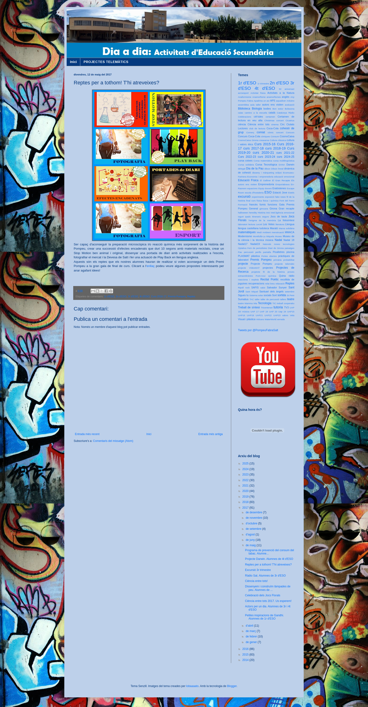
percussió (248, 252)
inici (268, 212)
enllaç (150, 266)
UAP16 (241, 315)
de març (251, 631)
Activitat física (257, 93)
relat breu (270, 283)
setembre (289, 291)
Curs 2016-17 (158, 296)
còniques (265, 136)
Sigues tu (243, 295)
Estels (291, 192)
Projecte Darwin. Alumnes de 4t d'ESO (269, 559)
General (253, 208)
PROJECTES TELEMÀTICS (106, 62)
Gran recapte (286, 208)
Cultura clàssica (278, 140)
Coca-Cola (273, 128)
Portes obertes (269, 256)
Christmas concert (274, 120)
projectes (268, 267)
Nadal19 (255, 244)
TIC (274, 303)
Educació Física (248, 180)
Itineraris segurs (260, 216)
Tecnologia (264, 303)
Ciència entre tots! (256, 581)
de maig (251, 545)
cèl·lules (258, 116)
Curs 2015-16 (265, 144)
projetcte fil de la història (268, 272)
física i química (271, 200)
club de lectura (257, 128)
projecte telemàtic (284, 264)
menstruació (278, 232)
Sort (274, 295)
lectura (251, 224)
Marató (274, 228)
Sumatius (243, 299)
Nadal (278, 240)
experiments (258, 197)
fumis (263, 204)
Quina (282, 275)
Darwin (290, 164)
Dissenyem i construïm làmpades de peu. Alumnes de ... (267, 588)
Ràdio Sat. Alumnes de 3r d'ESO (265, 575)
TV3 (286, 307)
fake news (280, 197)
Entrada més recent (87, 434)
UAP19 (250, 315)
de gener (252, 642)
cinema (275, 124)
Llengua (289, 224)
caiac (240, 112)
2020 (245, 491)
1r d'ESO (109, 296)
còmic (270, 132)
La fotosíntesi (286, 220)
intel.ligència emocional (282, 212)
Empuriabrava (283, 184)
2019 (245, 496)
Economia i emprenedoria (260, 176)
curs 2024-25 (285, 156)
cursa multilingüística (283, 160)
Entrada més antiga (210, 434)
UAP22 (268, 315)
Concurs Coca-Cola (249, 136)
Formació (242, 204)
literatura (280, 224)
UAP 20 (273, 311)
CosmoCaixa (287, 136)
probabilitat (288, 260)
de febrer (252, 636)
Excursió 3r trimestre (258, 570)
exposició (269, 197)
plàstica (255, 256)
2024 (245, 469)
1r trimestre (263, 83)
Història (261, 212)
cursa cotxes (245, 160)
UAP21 (259, 315)
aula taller (255, 104)
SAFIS (255, 287)
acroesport (243, 93)
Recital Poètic (269, 279)
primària (277, 260)
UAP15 (290, 311)
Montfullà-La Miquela (263, 236)
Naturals (267, 244)
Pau (240, 252)
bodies (267, 108)
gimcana (264, 208)
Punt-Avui (260, 276)
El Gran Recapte (281, 180)
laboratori (242, 224)
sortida (281, 295)
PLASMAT (244, 256)
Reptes (191, 296)
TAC (251, 299)
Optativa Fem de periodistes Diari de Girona (261, 248)
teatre (290, 299)
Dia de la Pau (255, 168)
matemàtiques (247, 232)
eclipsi (278, 172)
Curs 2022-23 (247, 156)
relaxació (280, 283)
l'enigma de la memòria (262, 220)
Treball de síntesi (249, 307)
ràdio (291, 275)
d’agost (251, 534)
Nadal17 (242, 244)
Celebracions (244, 116)
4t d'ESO (145, 296)
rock (247, 287)
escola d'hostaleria (254, 192)
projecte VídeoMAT (249, 268)
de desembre (254, 512)
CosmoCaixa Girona (248, 140)
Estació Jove (280, 192)
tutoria (278, 307)
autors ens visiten (272, 104)
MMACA (289, 232)
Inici (73, 62)
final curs (251, 200)
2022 (245, 480)
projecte (243, 263)
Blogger (232, 686)
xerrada (281, 319)
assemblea (243, 104)
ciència (242, 124)
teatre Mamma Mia (247, 303)
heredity (253, 212)
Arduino (290, 100)
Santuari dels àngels (271, 291)
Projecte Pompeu (261, 263)
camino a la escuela (256, 112)
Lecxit (259, 224)
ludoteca (264, 228)
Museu (278, 236)
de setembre (254, 528)
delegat (241, 168)
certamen (270, 116)
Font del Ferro (287, 200)
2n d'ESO (121, 296)
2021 (245, 485)
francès (253, 204)
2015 (245, 654)
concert (279, 132)
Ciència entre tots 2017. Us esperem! (268, 601)
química (272, 276)
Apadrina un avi (261, 100)
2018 (245, 502)
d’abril (250, 625)
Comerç (250, 132)
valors (285, 315)
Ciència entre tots (258, 124)
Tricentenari (266, 307)
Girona (273, 208)
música (269, 240)
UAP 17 (254, 311)
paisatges (289, 248)
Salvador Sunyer (277, 287)
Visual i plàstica (246, 319)
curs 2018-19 (275, 148)
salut (263, 287)
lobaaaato (192, 686)
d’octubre (252, 523)
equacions (252, 188)
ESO (268, 192)
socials (267, 295)
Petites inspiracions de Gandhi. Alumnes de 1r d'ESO (264, 617)
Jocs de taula (278, 216)
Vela (292, 315)
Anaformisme (244, 97)
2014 (245, 660)
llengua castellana (248, 228)
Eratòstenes (279, 188)
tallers (283, 299)
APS (272, 100)
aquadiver (281, 100)
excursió (244, 196)
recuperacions (256, 283)
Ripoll (241, 287)
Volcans (260, 319)
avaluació (289, 104)
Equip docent (265, 188)
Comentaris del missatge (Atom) (113, 441)
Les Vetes (269, 224)
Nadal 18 (289, 240)
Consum (275, 136)
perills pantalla (263, 252)
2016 (245, 649)
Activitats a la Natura (280, 92)
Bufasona (289, 108)
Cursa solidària (246, 164)
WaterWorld (270, 319)
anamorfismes (274, 97)
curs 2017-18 (253, 148)
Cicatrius (290, 120)
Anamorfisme (259, 97)
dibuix (267, 168)
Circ (282, 124)
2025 (245, 463)
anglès (285, 96)
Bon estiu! (277, 108)
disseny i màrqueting (263, 172)
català (271, 112)
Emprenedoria (266, 184)
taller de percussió (270, 299)
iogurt (241, 216)
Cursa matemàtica (262, 160)
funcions (272, 204)
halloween (243, 212)
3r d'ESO (133, 296)
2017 (245, 507)
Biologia (257, 108)
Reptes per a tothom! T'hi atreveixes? (268, 564)
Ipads (247, 216)
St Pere (290, 295)
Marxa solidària (286, 228)
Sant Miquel (251, 291)
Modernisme (245, 236)
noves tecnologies (284, 244)
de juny (251, 540)
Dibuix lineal (277, 168)
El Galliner (265, 180)
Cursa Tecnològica (266, 164)
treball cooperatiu (285, 303)
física (259, 200)
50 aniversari (286, 89)
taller (257, 299)
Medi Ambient (264, 232)
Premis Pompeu (177, 296)
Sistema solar (256, 295)
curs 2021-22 (285, 152)
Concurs (290, 132)
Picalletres (278, 252)
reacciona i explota (248, 279)
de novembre (254, 517)
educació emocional (284, 176)
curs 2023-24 (266, 156)
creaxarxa (264, 140)
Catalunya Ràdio (285, 112)
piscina (290, 252)
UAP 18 (264, 311)
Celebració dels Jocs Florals (262, 595)
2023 (245, 474)
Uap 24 (282, 311)
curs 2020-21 (263, 152)
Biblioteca (244, 108)
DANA (282, 164)
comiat (261, 132)
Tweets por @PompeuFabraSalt (258, 330)
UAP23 (276, 315)
